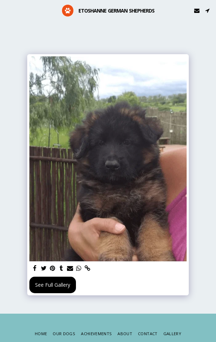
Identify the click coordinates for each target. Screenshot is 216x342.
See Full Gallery (52, 284)
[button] (8, 10)
